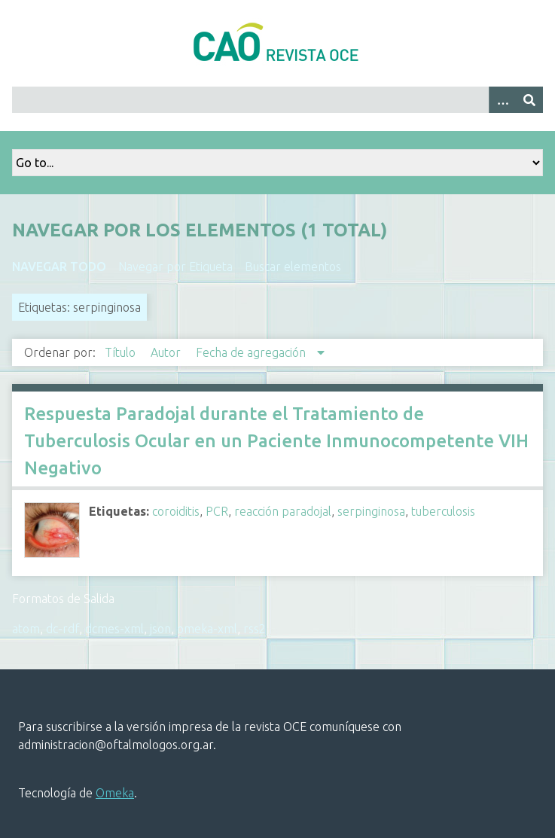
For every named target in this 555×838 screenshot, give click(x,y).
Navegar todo (59, 266)
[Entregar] (529, 100)
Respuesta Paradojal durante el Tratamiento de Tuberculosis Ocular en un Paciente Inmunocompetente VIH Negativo (276, 441)
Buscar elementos (293, 266)
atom (26, 628)
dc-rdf (62, 628)
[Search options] (502, 100)
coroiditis (176, 511)
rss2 (254, 628)
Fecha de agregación (252, 352)
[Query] (277, 100)
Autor (167, 352)
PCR (217, 511)
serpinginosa (371, 511)
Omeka (115, 793)
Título (122, 352)
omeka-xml (207, 628)
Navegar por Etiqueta (175, 266)
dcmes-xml (114, 628)
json (160, 628)
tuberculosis (443, 511)
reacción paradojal (282, 511)
